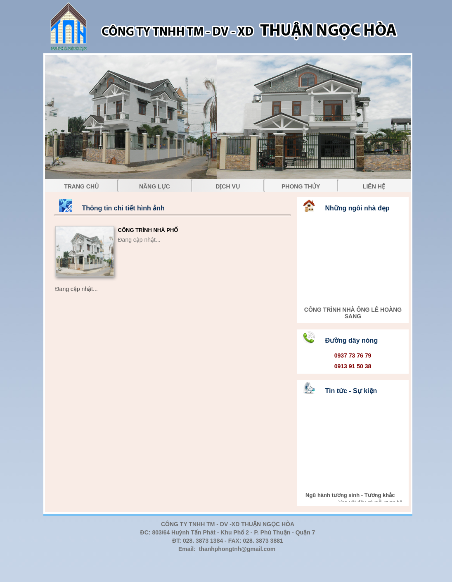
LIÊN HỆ (374, 186)
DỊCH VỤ (227, 186)
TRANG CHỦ (81, 186)
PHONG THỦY (301, 186)
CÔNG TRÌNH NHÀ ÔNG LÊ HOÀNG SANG (352, 315)
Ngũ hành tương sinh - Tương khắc (350, 497)
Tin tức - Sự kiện (351, 390)
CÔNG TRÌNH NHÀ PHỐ (148, 230)
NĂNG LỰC (154, 186)
